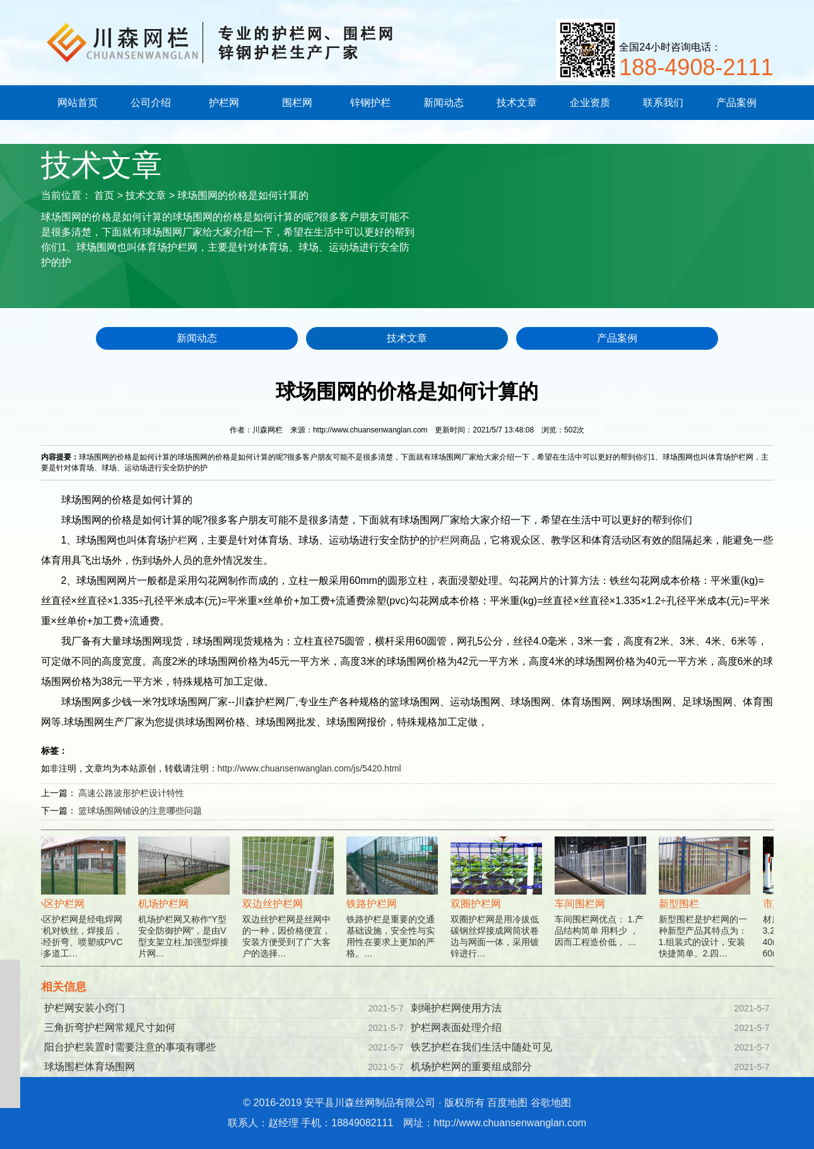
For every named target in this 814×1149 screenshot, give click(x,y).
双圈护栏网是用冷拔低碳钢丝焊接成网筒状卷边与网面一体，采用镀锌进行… (499, 909)
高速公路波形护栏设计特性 (131, 793)
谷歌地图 (551, 1102)
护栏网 (224, 102)
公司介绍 (151, 102)
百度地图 (507, 1102)
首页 (104, 195)
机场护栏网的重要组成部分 (471, 1066)
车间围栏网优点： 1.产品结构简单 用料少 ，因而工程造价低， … (603, 903)
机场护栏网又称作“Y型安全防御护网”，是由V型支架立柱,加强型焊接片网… (187, 909)
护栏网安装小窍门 (84, 1008)
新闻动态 (443, 102)
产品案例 (736, 102)
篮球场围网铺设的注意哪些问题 (140, 811)
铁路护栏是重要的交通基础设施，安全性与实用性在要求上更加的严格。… (395, 909)
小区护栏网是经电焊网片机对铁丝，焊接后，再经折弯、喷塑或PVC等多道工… (83, 909)
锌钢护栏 (370, 102)
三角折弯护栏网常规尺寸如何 (109, 1027)
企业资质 (590, 102)
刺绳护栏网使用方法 (456, 1008)
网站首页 (77, 102)
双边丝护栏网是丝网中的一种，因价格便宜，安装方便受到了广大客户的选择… (291, 909)
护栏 (177, 540)
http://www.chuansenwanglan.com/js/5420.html (309, 768)
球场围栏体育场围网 (89, 1066)
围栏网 (297, 102)
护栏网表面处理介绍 (456, 1027)
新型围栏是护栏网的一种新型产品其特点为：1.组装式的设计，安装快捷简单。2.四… (707, 909)
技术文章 (517, 102)
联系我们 (663, 102)
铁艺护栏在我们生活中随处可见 (481, 1047)
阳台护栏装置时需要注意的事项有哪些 (130, 1047)
